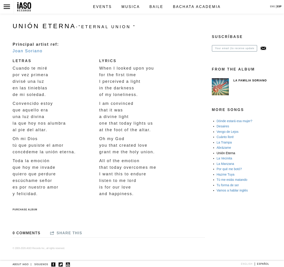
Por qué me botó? (229, 169)
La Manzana (225, 164)
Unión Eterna (226, 153)
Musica (130, 7)
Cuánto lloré (225, 137)
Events (102, 7)
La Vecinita (224, 158)
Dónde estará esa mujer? (234, 121)
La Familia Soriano (250, 80)
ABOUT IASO (21, 264)
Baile (156, 7)
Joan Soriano (28, 51)
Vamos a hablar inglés (232, 190)
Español (263, 264)
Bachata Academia (197, 7)
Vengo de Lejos (228, 132)
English (246, 264)
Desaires (223, 126)
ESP (279, 6)
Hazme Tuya (226, 174)
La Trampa (224, 142)
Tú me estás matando (232, 179)
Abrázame (224, 147)
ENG (272, 6)
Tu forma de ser (228, 185)
